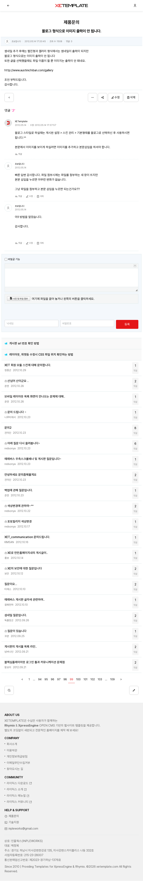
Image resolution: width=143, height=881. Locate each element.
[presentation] (33, 312)
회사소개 (12, 758)
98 (65, 679)
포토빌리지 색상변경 (19, 521)
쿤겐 (6, 386)
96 (52, 679)
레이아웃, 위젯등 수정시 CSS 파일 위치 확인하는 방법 (41, 354)
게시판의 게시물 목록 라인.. (20, 646)
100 (78, 679)
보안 (6, 573)
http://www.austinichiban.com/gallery (28, 70)
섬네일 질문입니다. (15, 615)
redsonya (10, 448)
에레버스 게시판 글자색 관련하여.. (24, 599)
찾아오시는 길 (15, 783)
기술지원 (14, 836)
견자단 (7, 432)
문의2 (8, 427)
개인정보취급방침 (17, 770)
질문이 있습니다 (16, 631)
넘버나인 (8, 651)
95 (46, 679)
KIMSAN (9, 542)
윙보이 (7, 667)
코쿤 (6, 636)
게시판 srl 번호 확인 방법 (24, 343)
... (34, 679)
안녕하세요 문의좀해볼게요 (20, 474)
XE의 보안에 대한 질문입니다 (24, 568)
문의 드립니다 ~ (16, 412)
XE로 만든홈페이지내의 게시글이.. (27, 553)
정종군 (7, 370)
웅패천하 (8, 604)
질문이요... (10, 584)
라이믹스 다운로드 (19, 797)
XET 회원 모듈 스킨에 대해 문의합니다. (27, 365)
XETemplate (21, 121)
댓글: (69, 41)
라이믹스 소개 (17, 803)
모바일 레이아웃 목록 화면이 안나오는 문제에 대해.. (34, 396)
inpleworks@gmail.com (23, 842)
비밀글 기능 (14, 259)
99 (71, 679)
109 (112, 679)
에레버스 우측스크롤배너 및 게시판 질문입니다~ (32, 459)
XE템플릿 (71, 5)
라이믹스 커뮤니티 (19, 816)
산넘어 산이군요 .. (18, 381)
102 (92, 679)
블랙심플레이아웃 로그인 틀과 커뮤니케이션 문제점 (34, 662)
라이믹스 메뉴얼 (18, 809)
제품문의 (14, 830)
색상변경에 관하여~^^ (20, 506)
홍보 (6, 557)
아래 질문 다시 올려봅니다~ (23, 443)
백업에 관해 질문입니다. (18, 490)
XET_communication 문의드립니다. (27, 537)
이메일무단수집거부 (18, 776)
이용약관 (12, 764)
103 (100, 679)
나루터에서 (10, 417)
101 (86, 679)
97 (59, 679)
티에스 (7, 589)
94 (40, 679)
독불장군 (8, 620)
